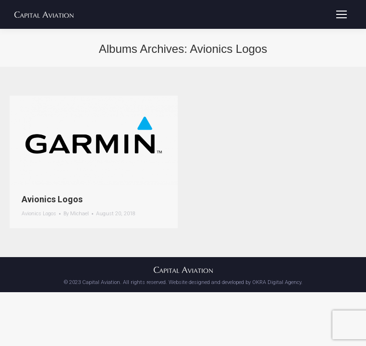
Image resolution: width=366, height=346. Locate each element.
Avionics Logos (52, 199)
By (76, 213)
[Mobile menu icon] (341, 14)
